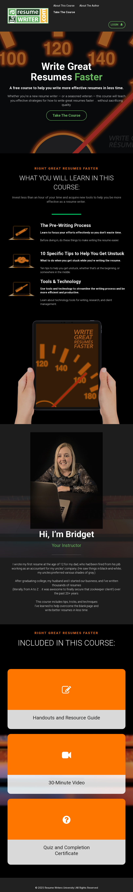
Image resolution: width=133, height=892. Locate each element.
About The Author (89, 5)
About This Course (64, 5)
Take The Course (64, 12)
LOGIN (116, 24)
